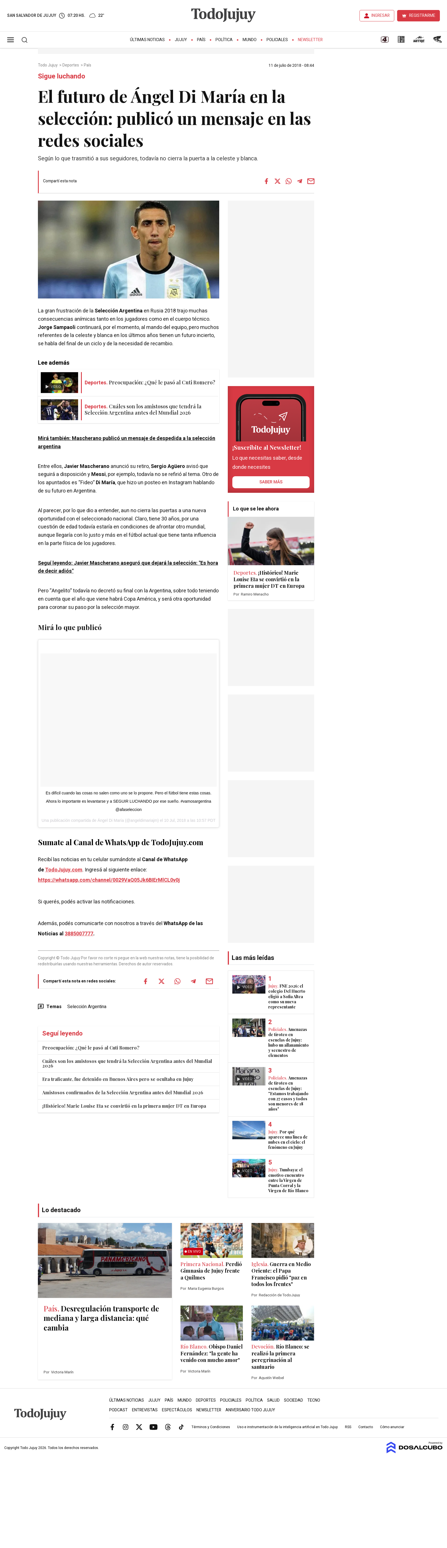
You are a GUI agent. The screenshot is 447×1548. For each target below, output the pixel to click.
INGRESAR (380, 16)
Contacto (365, 1427)
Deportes (71, 65)
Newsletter (310, 40)
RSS (348, 1427)
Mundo (250, 40)
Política (224, 40)
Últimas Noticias (147, 40)
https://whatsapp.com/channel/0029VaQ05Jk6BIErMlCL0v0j (109, 880)
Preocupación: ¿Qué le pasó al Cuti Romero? (90, 1048)
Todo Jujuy (48, 65)
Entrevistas (145, 1410)
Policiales (277, 40)
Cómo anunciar (392, 1427)
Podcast (118, 1410)
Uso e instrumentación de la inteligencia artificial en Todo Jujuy (287, 1427)
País (201, 40)
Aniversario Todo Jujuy (250, 1410)
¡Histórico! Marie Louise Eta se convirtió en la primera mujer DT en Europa (124, 1106)
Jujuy (181, 40)
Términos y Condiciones (211, 1427)
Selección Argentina (86, 1006)
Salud (273, 1400)
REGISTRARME (422, 16)
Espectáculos (177, 1410)
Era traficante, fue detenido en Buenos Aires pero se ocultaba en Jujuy (118, 1079)
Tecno (313, 1400)
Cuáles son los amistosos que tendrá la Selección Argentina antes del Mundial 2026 (127, 1063)
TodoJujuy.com (63, 870)
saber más (271, 482)
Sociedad (293, 1400)
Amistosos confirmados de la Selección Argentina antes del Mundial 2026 (122, 1092)
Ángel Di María (110, 820)
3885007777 (79, 934)
